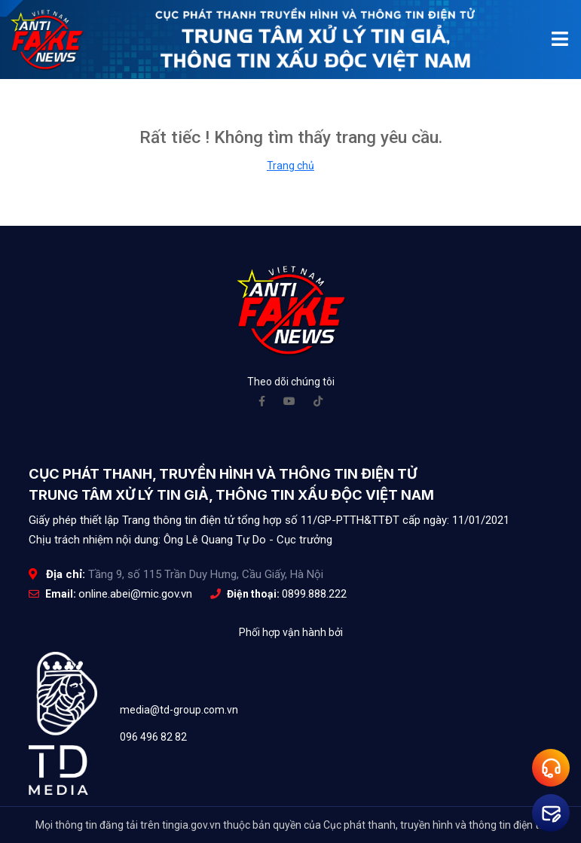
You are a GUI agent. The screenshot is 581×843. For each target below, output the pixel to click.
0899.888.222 (314, 594)
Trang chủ (290, 166)
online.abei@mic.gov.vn (135, 594)
